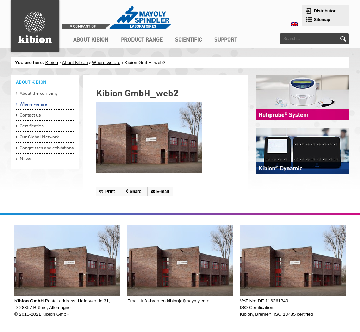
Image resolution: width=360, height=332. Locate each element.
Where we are (106, 62)
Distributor (324, 10)
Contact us (30, 115)
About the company (39, 93)
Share (135, 191)
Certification (32, 126)
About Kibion (75, 62)
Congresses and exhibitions (47, 148)
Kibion (51, 62)
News (25, 159)
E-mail (162, 191)
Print (110, 191)
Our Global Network (39, 137)
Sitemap (322, 19)
